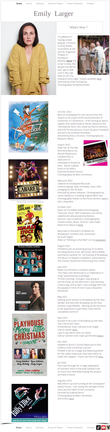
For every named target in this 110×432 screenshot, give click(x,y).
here (99, 78)
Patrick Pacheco (99, 126)
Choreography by (94, 135)
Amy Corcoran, (78, 135)
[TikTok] (98, 427)
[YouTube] (103, 427)
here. (75, 329)
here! (69, 60)
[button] (28, 58)
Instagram (100, 239)
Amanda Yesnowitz (80, 132)
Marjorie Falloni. (66, 138)
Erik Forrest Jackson (72, 129)
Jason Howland (100, 129)
